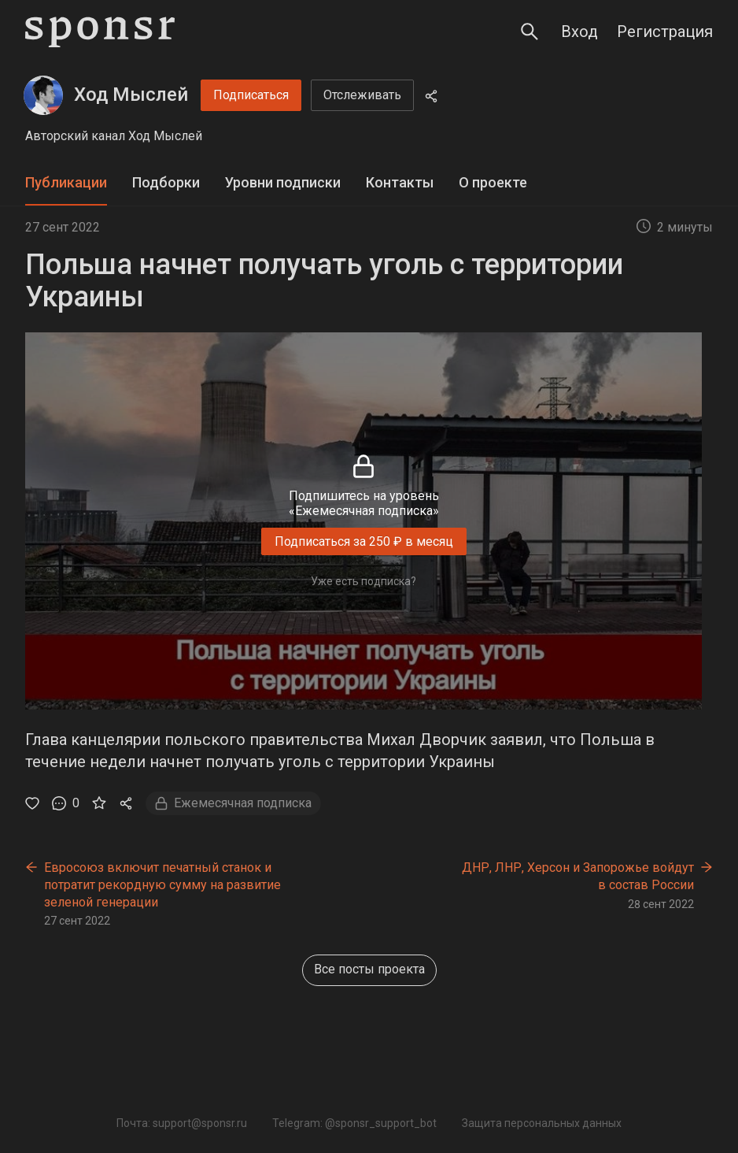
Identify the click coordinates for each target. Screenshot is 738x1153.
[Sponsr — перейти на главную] (100, 32)
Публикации (66, 182)
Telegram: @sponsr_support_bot (354, 1123)
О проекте (493, 182)
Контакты (400, 182)
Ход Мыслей (131, 94)
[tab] (66, 183)
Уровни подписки (283, 182)
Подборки (166, 182)
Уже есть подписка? (363, 581)
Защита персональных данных (542, 1123)
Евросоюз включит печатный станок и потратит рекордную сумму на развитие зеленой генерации (162, 884)
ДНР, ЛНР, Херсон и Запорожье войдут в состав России (578, 876)
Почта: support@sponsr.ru (181, 1123)
